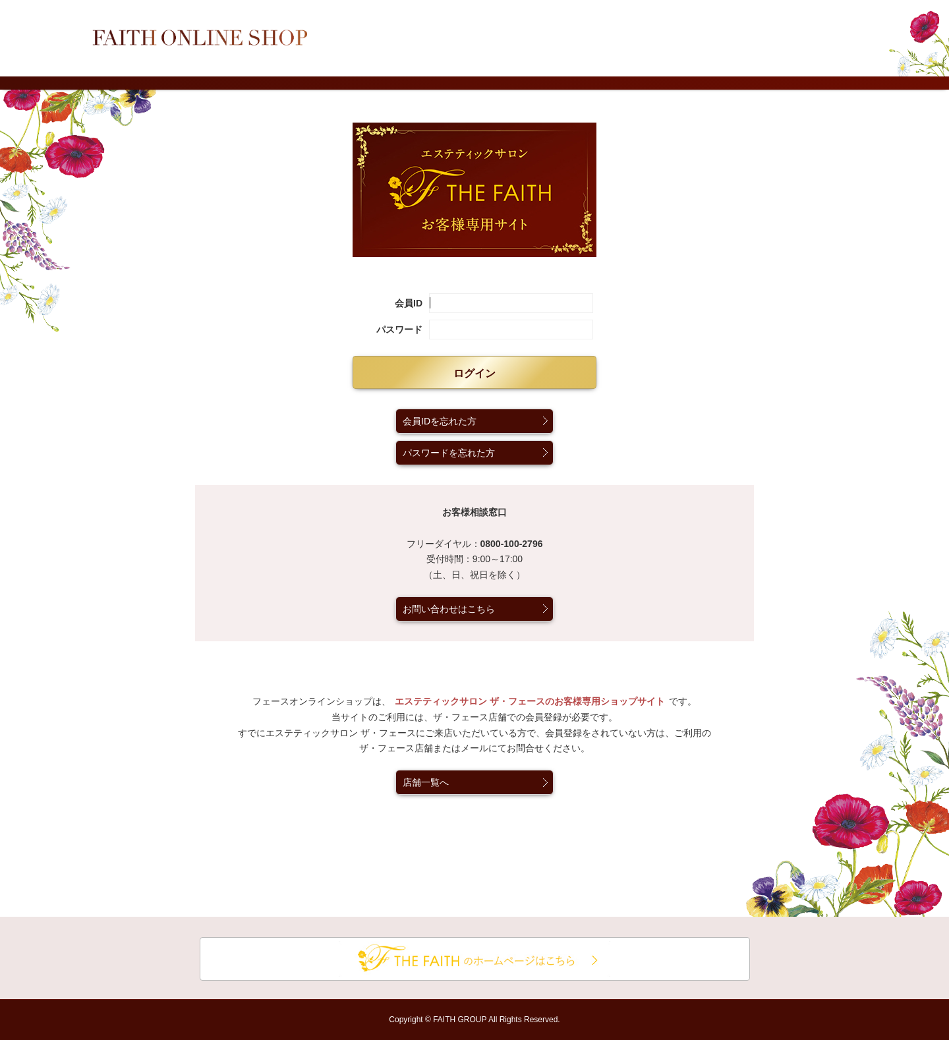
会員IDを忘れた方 (439, 421)
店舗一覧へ (426, 782)
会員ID (408, 303)
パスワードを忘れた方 (449, 453)
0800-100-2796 (511, 543)
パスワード (399, 329)
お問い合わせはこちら (449, 609)
